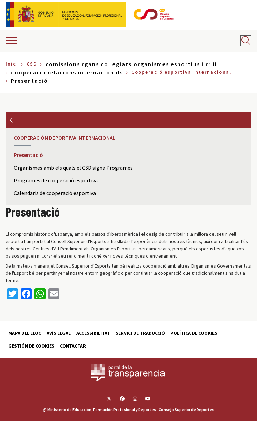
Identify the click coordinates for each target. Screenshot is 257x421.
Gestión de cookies (31, 346)
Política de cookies (193, 333)
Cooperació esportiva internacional (181, 72)
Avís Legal (59, 333)
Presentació (28, 154)
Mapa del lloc (24, 333)
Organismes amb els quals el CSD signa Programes (73, 167)
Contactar (73, 346)
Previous (13, 120)
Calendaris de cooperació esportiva (55, 193)
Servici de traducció (140, 333)
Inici (12, 64)
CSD (32, 64)
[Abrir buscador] (245, 40)
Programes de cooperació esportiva (56, 180)
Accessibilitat (93, 333)
